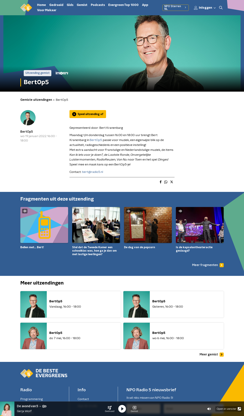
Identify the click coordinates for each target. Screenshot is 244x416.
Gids (70, 5)
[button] (109, 408)
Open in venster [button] (229, 408)
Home (41, 5)
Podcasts (98, 5)
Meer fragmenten (208, 265)
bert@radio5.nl (92, 172)
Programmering (31, 399)
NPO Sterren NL (175, 7)
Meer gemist (212, 355)
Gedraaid (56, 5)
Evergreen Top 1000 (123, 5)
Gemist (82, 5)
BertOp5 (26, 131)
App (145, 5)
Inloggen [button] (205, 8)
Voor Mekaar (46, 10)
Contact (83, 399)
